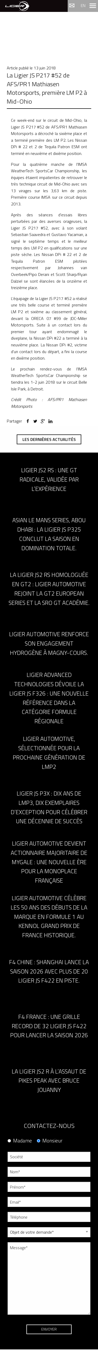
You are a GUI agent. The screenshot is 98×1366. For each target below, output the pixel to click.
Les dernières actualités (49, 439)
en (83, 5)
